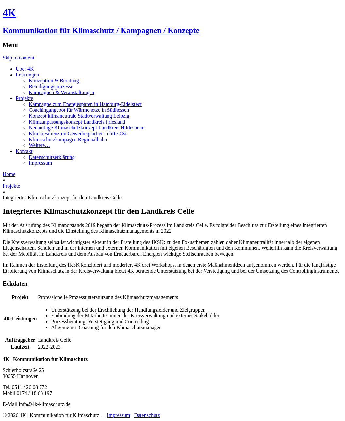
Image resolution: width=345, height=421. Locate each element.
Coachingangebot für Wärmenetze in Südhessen (79, 110)
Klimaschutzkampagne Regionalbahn (68, 139)
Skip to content (18, 57)
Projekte (24, 98)
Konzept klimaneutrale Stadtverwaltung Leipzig (79, 116)
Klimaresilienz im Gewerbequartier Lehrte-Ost (78, 133)
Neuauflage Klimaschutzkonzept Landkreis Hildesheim (87, 127)
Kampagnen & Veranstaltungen (61, 92)
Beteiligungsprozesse (51, 86)
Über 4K (25, 69)
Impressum (40, 163)
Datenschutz (147, 415)
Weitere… (39, 145)
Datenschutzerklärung (51, 157)
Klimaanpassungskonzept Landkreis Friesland (77, 122)
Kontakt (24, 151)
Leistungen (27, 74)
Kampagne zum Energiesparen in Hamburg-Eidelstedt (85, 104)
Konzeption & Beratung (54, 80)
